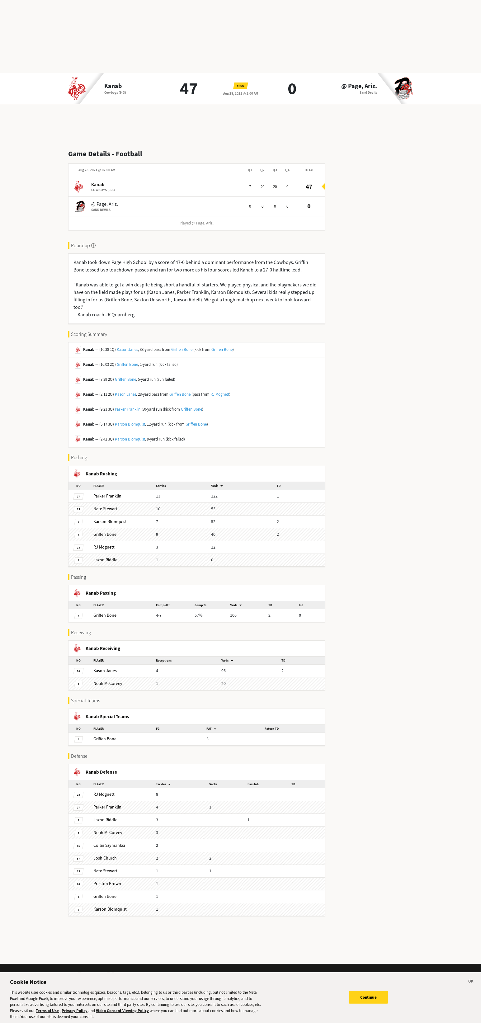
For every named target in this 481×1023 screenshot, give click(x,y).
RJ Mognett (219, 394)
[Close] (471, 985)
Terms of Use (47, 1013)
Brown (107, 884)
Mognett (104, 547)
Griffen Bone (181, 349)
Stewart (105, 509)
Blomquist (110, 522)
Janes (105, 671)
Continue (368, 999)
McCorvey (107, 683)
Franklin (107, 496)
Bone (104, 534)
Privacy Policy (74, 1013)
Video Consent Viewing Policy (122, 1013)
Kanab (113, 86)
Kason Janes (127, 349)
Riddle (105, 560)
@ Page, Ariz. (359, 86)
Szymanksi (109, 845)
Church (105, 858)
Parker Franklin (127, 409)
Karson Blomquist (130, 424)
